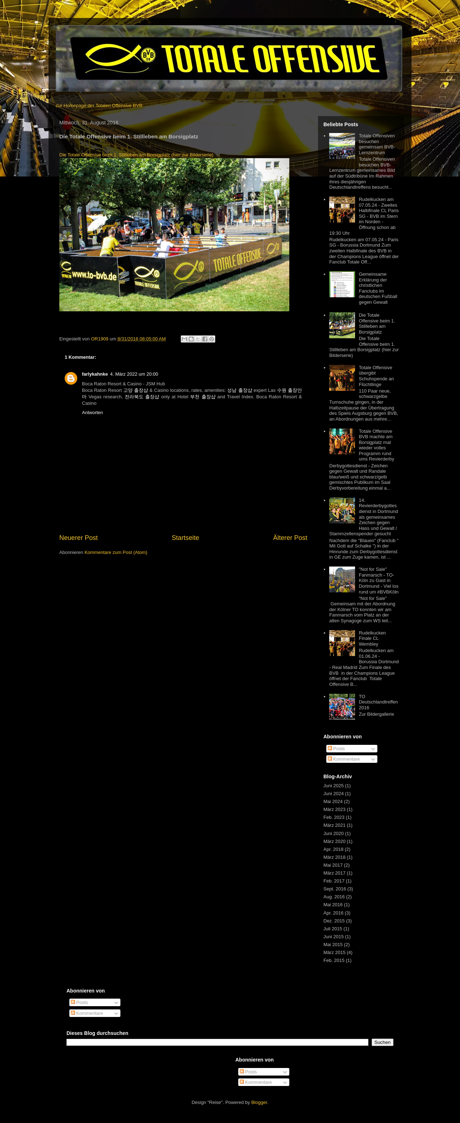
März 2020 (334, 841)
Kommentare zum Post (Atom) (115, 552)
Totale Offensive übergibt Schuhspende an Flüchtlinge (376, 376)
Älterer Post (290, 537)
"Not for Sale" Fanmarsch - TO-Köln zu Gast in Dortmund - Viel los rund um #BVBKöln (379, 580)
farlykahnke (95, 374)
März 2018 (334, 857)
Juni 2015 (333, 936)
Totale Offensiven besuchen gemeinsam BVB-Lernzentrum (377, 144)
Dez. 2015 (334, 920)
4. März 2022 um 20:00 (134, 374)
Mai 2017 (332, 865)
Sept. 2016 (334, 888)
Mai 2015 (332, 944)
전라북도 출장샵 (142, 396)
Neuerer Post (78, 537)
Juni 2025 (333, 785)
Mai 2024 (332, 801)
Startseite (185, 537)
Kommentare (344, 759)
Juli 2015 (332, 928)
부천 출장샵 (202, 396)
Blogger (259, 1102)
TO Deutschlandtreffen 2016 (378, 702)
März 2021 (334, 825)
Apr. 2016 (333, 913)
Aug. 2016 (334, 896)
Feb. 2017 (334, 881)
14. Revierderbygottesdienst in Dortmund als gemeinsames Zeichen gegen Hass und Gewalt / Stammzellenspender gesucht (363, 517)
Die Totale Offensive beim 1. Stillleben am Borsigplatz (377, 323)
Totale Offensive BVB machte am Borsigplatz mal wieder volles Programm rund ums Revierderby (376, 445)
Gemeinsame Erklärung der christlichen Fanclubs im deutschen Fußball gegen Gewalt (378, 288)
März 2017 (334, 873)
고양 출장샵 (135, 390)
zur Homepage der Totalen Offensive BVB (99, 105)
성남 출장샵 (239, 390)
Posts (336, 748)
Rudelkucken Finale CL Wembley (372, 638)
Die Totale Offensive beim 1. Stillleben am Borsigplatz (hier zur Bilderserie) (136, 154)
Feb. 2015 (334, 960)
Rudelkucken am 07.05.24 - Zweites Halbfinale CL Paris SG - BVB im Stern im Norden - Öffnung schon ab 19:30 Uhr (364, 216)
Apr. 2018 (333, 849)
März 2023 (334, 809)
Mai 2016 (332, 904)
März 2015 (334, 952)
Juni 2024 (333, 793)
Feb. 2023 (334, 817)
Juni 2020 (333, 833)
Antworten (92, 412)
